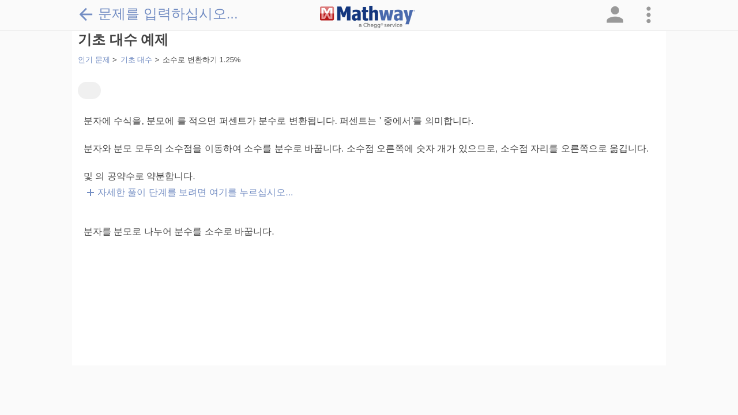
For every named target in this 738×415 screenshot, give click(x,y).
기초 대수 (137, 59)
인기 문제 (94, 59)
